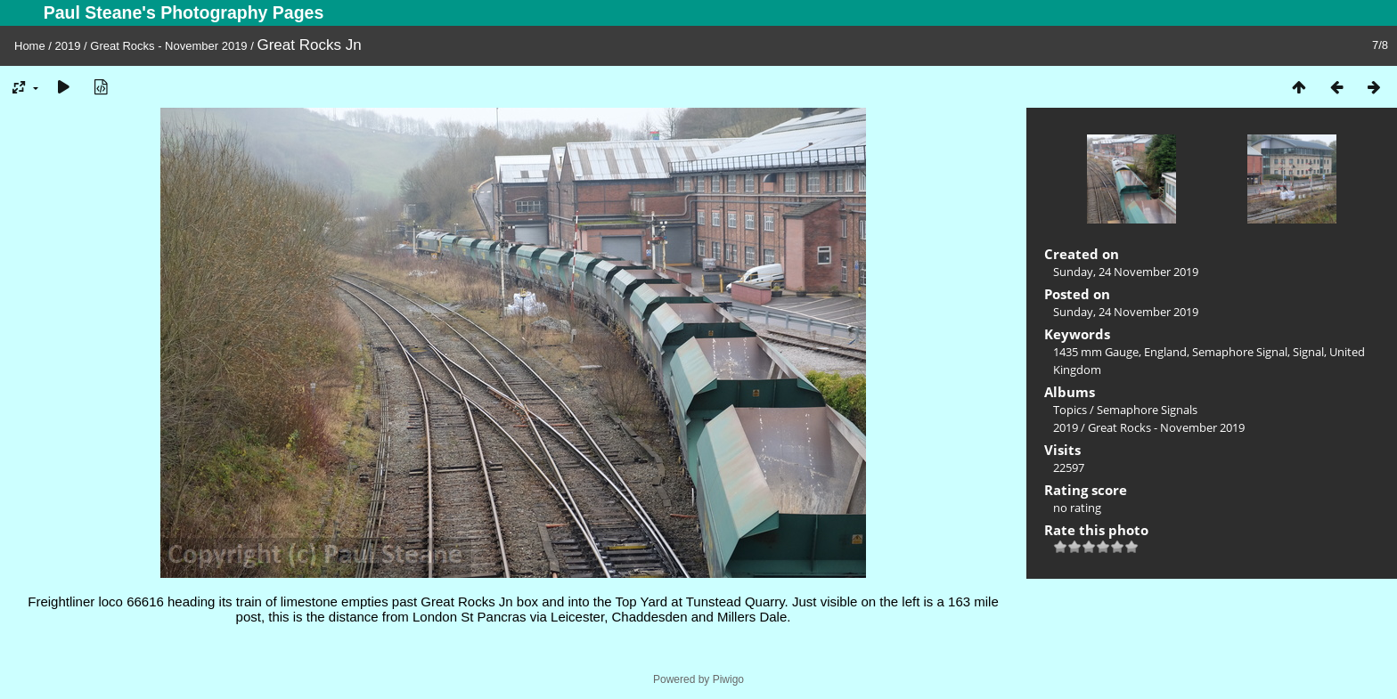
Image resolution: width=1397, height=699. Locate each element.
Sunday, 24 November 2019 (1125, 272)
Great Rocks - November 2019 (168, 46)
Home (29, 46)
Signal (1308, 352)
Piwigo (728, 679)
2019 (68, 46)
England (1165, 352)
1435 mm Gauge (1096, 352)
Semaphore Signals (1147, 410)
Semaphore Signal (1239, 352)
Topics (1070, 410)
